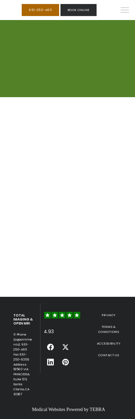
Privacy (108, 315)
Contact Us (108, 355)
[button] (125, 10)
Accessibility (108, 343)
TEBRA (97, 409)
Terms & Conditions (108, 329)
